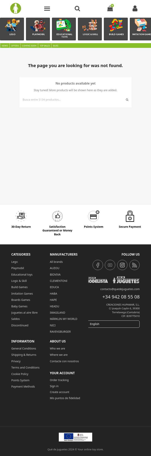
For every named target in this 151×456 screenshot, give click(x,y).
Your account (62, 373)
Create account (59, 392)
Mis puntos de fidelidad (65, 398)
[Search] (73, 100)
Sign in (54, 386)
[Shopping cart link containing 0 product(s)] (110, 8)
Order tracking (59, 380)
